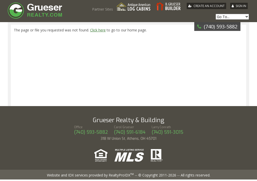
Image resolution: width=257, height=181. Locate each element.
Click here (98, 30)
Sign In (241, 6)
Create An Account (209, 6)
